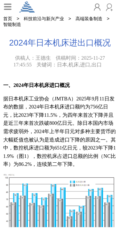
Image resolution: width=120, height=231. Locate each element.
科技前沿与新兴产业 (44, 18)
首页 (7, 18)
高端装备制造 (89, 18)
